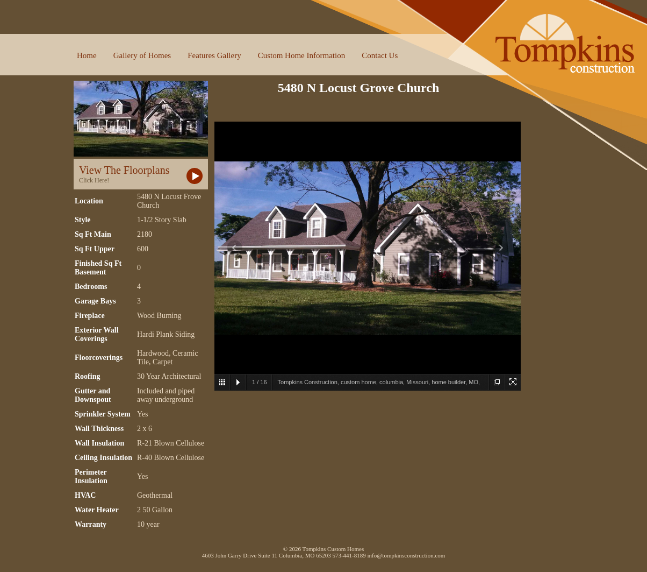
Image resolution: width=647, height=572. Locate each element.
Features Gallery (214, 55)
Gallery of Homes (142, 55)
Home (87, 55)
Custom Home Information (301, 55)
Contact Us (380, 55)
